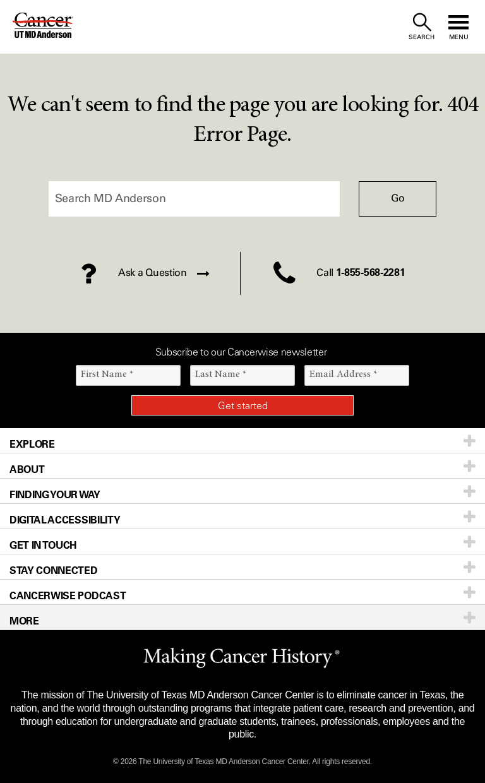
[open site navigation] (458, 27)
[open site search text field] (421, 27)
